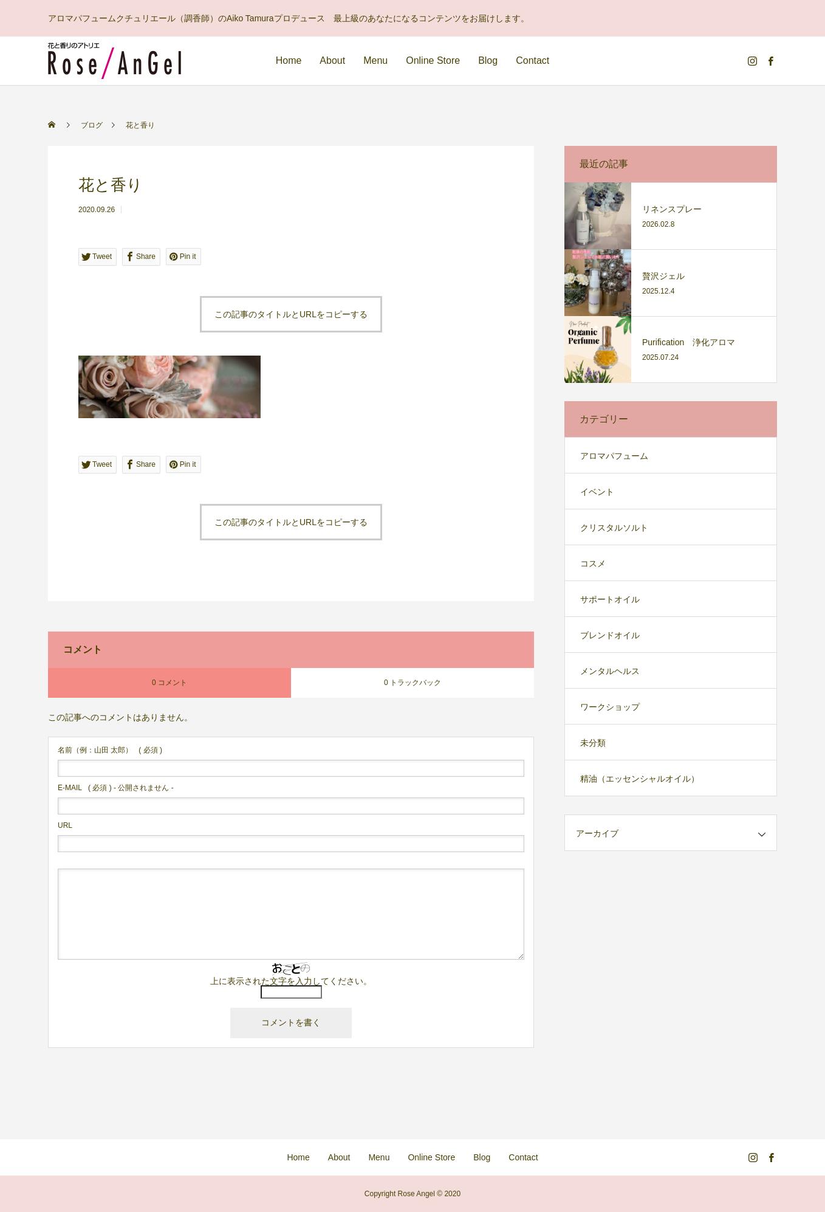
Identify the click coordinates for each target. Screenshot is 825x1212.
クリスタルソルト (614, 527)
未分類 (593, 743)
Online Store (433, 60)
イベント (597, 492)
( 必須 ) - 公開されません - (116, 787)
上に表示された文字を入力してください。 (291, 981)
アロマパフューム (614, 456)
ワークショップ (610, 707)
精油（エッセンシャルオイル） (639, 778)
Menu (375, 60)
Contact (532, 60)
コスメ (593, 563)
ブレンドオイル (610, 635)
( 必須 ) (110, 750)
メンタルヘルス (610, 671)
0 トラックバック (412, 682)
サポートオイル (610, 599)
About (332, 60)
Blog (488, 60)
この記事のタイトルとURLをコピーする (291, 314)
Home (289, 60)
